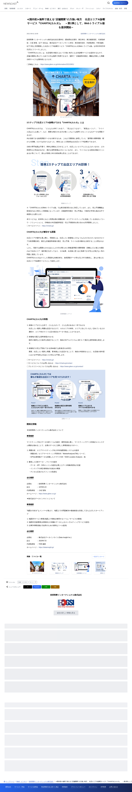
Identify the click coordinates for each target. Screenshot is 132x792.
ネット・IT (79, 8)
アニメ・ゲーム (38, 8)
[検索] (108, 3)
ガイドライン (93, 787)
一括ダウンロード (98, 556)
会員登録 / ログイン (120, 3)
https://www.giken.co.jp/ (47, 494)
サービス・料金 (19, 787)
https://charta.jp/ (48, 226)
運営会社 (8, 787)
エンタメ (20, 8)
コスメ (98, 8)
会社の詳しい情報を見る (66, 613)
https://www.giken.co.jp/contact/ (71, 366)
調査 (125, 8)
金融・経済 (118, 8)
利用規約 (65, 787)
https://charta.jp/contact (63, 363)
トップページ (9, 781)
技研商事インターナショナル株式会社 (93, 33)
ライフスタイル (108, 8)
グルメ (72, 8)
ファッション (89, 8)
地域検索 (12, 8)
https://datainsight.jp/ (46, 547)
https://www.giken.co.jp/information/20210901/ (57, 64)
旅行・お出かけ (63, 8)
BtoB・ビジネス (50, 8)
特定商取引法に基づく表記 (50, 787)
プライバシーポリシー (78, 787)
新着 (6, 8)
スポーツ (28, 8)
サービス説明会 (33, 787)
